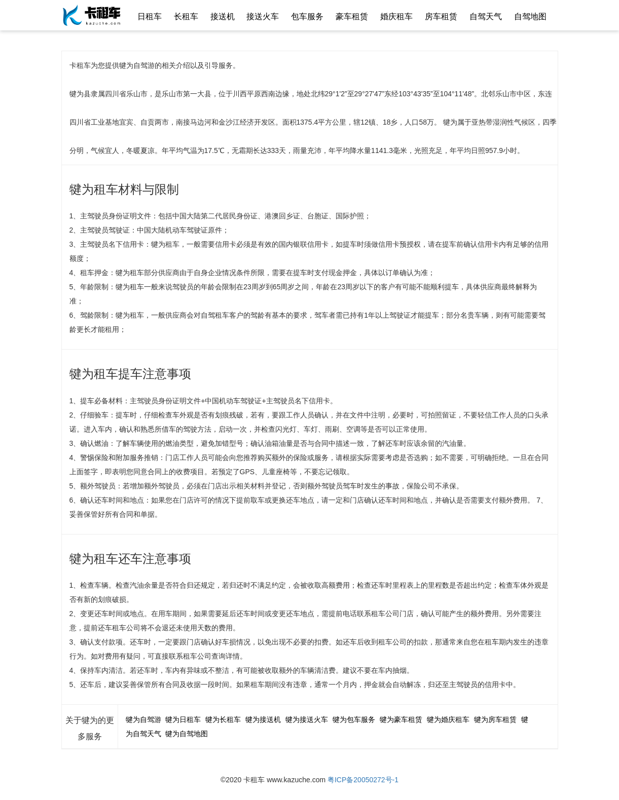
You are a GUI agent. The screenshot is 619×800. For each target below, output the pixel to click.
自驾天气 (485, 16)
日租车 (149, 16)
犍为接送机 (263, 719)
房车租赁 (441, 16)
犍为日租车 (183, 719)
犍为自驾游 (143, 719)
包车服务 (307, 16)
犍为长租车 (223, 719)
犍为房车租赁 (495, 719)
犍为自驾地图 (186, 734)
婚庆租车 (396, 16)
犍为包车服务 (354, 719)
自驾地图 (530, 16)
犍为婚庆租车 (448, 719)
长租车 (186, 16)
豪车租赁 (352, 16)
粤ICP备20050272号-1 (362, 780)
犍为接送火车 (306, 719)
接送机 (222, 16)
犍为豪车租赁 (401, 719)
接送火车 (262, 16)
